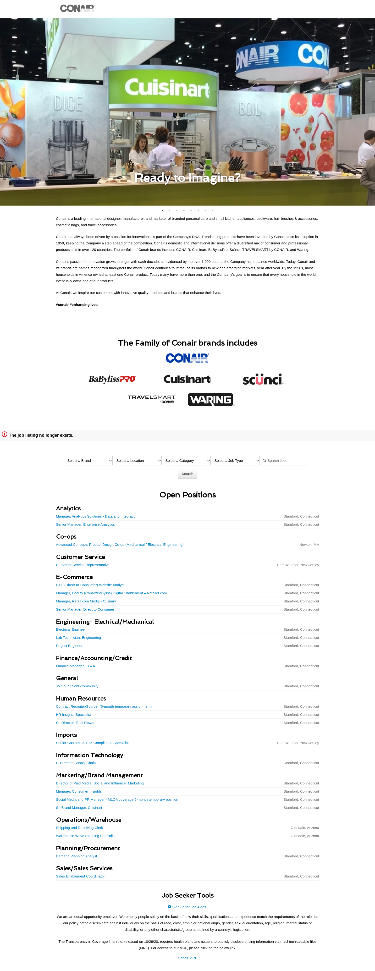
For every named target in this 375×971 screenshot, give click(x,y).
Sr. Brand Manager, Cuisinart (79, 807)
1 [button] (162, 210)
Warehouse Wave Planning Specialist (86, 836)
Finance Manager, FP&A (75, 666)
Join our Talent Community (77, 686)
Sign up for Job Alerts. (187, 907)
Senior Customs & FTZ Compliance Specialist (92, 743)
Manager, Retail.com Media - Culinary (86, 601)
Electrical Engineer (71, 629)
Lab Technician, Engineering (78, 637)
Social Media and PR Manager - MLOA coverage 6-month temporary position (117, 799)
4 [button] (184, 210)
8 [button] (212, 210)
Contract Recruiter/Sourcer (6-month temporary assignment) (104, 706)
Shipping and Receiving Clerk (79, 828)
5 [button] (191, 210)
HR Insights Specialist (73, 714)
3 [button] (176, 210)
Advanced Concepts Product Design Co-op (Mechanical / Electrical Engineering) (120, 544)
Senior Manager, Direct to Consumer (85, 609)
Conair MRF (187, 958)
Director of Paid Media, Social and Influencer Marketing (100, 783)
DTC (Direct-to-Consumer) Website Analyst (90, 585)
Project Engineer (69, 646)
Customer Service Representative (83, 565)
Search (187, 474)
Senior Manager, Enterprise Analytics (85, 524)
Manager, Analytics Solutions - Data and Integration (97, 516)
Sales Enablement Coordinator (80, 876)
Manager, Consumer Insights (79, 791)
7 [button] (205, 210)
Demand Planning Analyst (76, 856)
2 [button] (169, 210)
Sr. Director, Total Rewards (77, 723)
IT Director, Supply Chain (76, 763)
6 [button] (198, 210)
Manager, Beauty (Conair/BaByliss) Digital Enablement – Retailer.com (111, 593)
